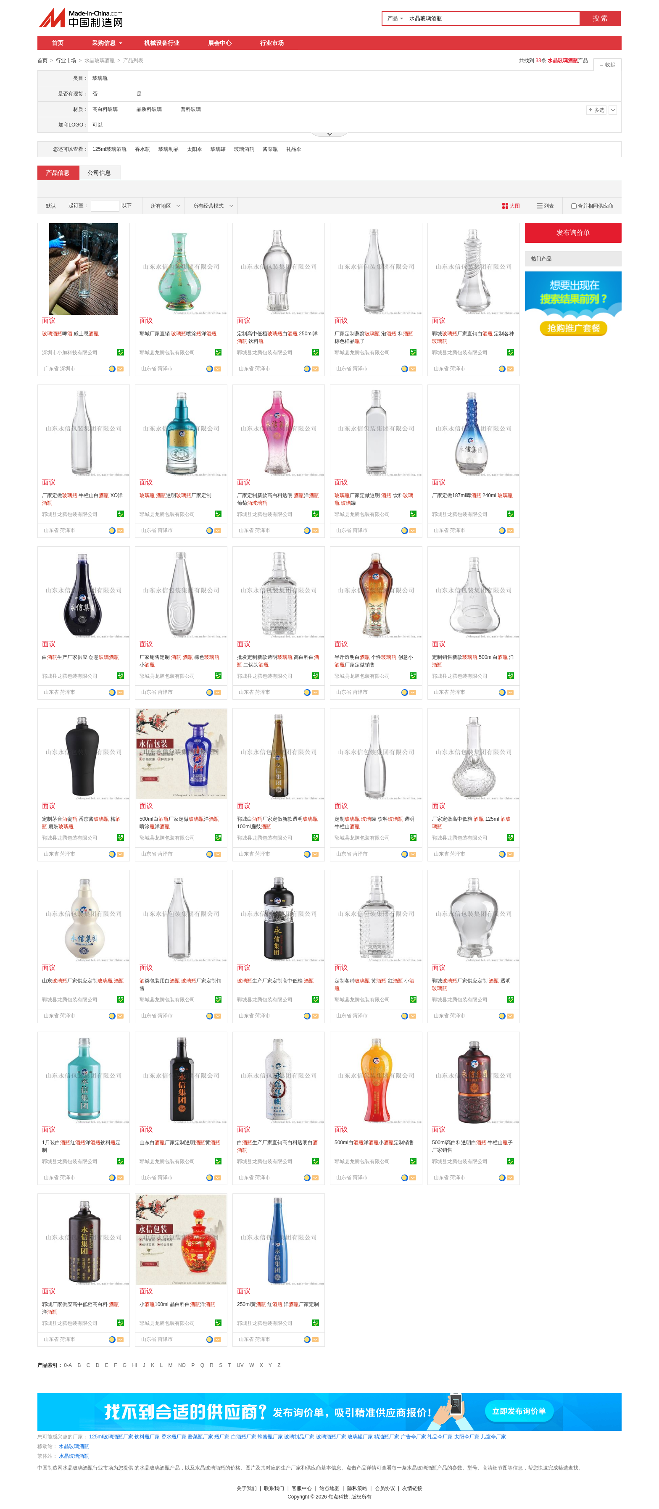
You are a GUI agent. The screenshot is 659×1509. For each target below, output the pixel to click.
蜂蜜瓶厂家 (270, 1436)
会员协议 (385, 1488)
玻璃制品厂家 (299, 1436)
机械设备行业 (161, 43)
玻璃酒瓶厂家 (331, 1436)
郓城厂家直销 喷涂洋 (178, 333)
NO (182, 1365)
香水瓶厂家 (174, 1436)
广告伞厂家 (413, 1436)
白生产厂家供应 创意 (80, 657)
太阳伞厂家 (467, 1436)
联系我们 (274, 1488)
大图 (510, 205)
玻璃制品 (168, 149)
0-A (68, 1365)
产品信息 (57, 172)
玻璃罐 (218, 149)
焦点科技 (338, 1496)
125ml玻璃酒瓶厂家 (111, 1436)
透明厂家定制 (175, 495)
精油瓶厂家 (386, 1436)
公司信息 (99, 172)
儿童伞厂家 (493, 1436)
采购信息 (107, 43)
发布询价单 (573, 232)
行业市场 (272, 43)
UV (240, 1365)
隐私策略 (357, 1488)
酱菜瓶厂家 (200, 1436)
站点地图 (329, 1488)
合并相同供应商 (592, 205)
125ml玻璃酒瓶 (109, 149)
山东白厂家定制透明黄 (180, 1142)
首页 (57, 43)
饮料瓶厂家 (147, 1436)
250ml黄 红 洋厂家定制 (278, 1304)
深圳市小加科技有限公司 (70, 352)
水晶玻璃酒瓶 (74, 1446)
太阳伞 (194, 149)
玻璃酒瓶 (244, 149)
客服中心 (302, 1488)
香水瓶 (142, 149)
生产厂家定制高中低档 (275, 980)
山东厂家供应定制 (83, 980)
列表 (545, 205)
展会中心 (220, 43)
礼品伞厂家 (440, 1436)
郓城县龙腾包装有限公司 (167, 352)
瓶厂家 (221, 1436)
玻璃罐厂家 (360, 1436)
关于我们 (247, 1488)
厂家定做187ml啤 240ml (472, 495)
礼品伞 (293, 149)
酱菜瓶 (270, 149)
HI (134, 1365)
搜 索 (600, 18)
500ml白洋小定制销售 (374, 1142)
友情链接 (412, 1488)
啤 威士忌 (70, 333)
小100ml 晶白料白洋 (177, 1304)
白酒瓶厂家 (243, 1436)
